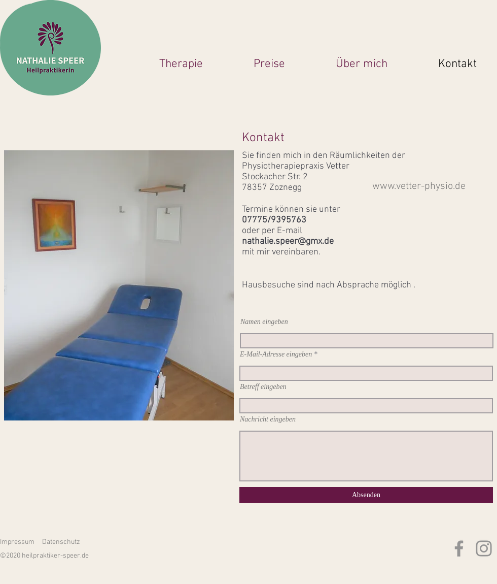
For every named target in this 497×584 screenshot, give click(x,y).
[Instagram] (483, 548)
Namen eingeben (264, 322)
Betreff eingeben (263, 387)
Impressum (17, 542)
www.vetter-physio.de (419, 186)
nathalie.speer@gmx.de (288, 241)
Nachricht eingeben (268, 419)
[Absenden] (366, 495)
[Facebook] (459, 548)
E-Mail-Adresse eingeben (276, 354)
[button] (163, 63)
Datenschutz (61, 542)
